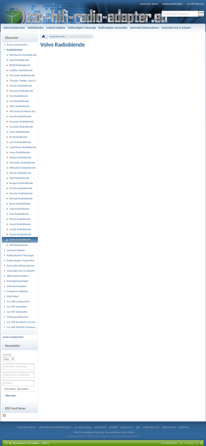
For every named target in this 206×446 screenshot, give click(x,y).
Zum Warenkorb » (170, 443)
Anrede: (7, 354)
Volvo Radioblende (80, 36)
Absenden (10, 395)
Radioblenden (57, 36)
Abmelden (22, 388)
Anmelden (10, 388)
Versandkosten (113, 432)
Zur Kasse (189, 443)
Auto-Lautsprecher (13, 337)
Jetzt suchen (201, 14)
